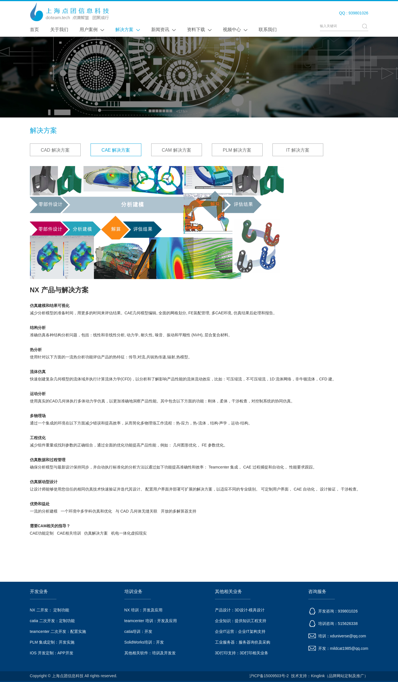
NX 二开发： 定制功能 (49, 610)
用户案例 (92, 29)
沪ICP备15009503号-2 (269, 676)
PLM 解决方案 (237, 150)
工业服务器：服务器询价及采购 (242, 642)
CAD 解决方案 (55, 150)
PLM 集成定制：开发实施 (52, 642)
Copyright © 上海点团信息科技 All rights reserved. (73, 676)
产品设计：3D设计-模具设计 (240, 610)
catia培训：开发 (138, 631)
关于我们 (59, 29)
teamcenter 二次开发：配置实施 (58, 631)
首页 (34, 29)
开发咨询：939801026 (333, 611)
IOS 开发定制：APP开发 (51, 653)
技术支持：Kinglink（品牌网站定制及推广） (329, 676)
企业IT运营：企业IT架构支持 (240, 631)
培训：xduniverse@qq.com (337, 636)
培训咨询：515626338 (333, 623)
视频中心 (235, 29)
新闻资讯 (163, 29)
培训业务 (133, 591)
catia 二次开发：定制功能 (52, 620)
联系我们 (268, 29)
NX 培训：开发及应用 (143, 610)
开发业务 (39, 591)
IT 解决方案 (297, 150)
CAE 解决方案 (116, 150)
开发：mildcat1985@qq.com (338, 648)
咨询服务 (317, 591)
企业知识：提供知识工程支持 (240, 620)
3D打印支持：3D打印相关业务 (242, 653)
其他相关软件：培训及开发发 (150, 653)
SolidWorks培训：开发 (144, 642)
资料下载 (199, 29)
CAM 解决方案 (176, 150)
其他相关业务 (228, 591)
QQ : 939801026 (353, 13)
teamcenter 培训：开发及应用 (150, 620)
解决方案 (127, 29)
